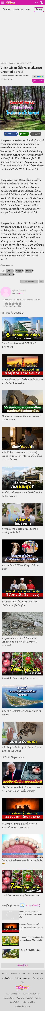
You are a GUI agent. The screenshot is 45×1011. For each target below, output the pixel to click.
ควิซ (33, 978)
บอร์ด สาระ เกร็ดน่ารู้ (24, 63)
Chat (29, 974)
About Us (38, 998)
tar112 (10, 79)
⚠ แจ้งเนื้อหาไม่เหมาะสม (29, 281)
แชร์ (38, 76)
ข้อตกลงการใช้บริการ (13, 994)
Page (22, 982)
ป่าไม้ (9, 271)
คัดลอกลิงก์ (38, 81)
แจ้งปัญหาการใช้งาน (28, 1002)
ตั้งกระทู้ (39, 9)
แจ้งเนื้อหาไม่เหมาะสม (22, 1006)
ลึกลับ (28, 271)
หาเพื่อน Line (38, 974)
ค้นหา (28, 9)
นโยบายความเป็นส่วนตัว (31, 994)
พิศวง (18, 271)
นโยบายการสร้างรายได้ (24, 998)
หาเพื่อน (22, 974)
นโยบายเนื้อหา (9, 998)
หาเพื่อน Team (7, 978)
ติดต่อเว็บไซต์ (14, 1002)
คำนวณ (40, 978)
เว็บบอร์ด (6, 9)
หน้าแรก (3, 63)
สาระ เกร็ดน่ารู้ (29, 905)
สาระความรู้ (6, 275)
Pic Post (18, 978)
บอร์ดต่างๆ (18, 9)
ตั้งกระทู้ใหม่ (22, 965)
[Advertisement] (22, 37)
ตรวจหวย (26, 978)
